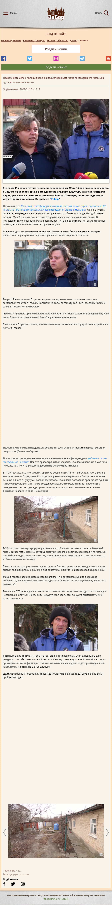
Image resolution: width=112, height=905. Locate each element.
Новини (16, 40)
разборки (23, 874)
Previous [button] (4, 832)
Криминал (83, 40)
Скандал (41, 40)
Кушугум (13, 874)
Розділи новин (56, 49)
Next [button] (107, 832)
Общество (63, 40)
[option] (56, 832)
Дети (74, 40)
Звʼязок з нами (56, 899)
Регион (51, 40)
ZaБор (55, 199)
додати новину (56, 67)
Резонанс (29, 40)
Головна (6, 40)
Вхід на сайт (56, 34)
